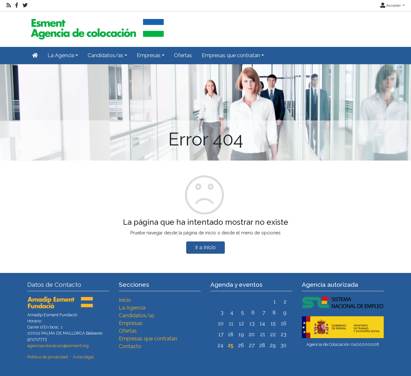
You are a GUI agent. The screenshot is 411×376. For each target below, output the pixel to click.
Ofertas (183, 55)
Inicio (125, 300)
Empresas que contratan (148, 339)
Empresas (131, 323)
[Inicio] (96, 26)
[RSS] (8, 5)
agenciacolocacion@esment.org (58, 345)
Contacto (130, 346)
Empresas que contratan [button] (231, 55)
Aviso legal (83, 356)
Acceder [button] (391, 5)
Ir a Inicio (205, 247)
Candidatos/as (136, 315)
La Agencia (132, 308)
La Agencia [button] (61, 55)
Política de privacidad (47, 356)
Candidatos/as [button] (105, 55)
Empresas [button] (149, 55)
